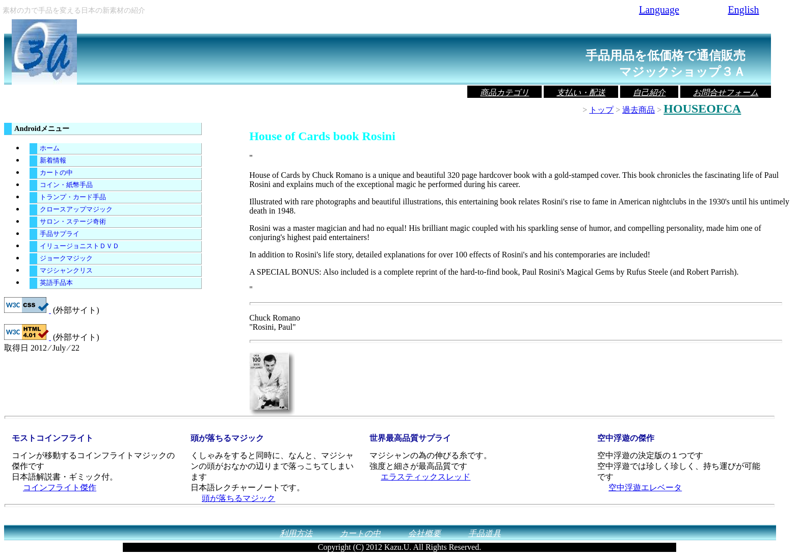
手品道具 (484, 533)
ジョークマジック (66, 258)
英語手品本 (56, 282)
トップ (601, 109)
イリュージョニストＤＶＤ (79, 246)
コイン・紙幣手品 (66, 185)
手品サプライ (59, 233)
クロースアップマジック (76, 209)
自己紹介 (649, 92)
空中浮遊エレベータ (645, 487)
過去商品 (638, 109)
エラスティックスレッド (425, 476)
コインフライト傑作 (59, 487)
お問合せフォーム (725, 92)
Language (659, 9)
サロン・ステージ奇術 (73, 221)
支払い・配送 (580, 92)
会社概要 (424, 533)
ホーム (50, 148)
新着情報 (53, 160)
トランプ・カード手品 (73, 197)
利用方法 (296, 533)
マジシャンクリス (66, 270)
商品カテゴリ (504, 92)
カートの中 (56, 172)
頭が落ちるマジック (238, 498)
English (743, 9)
